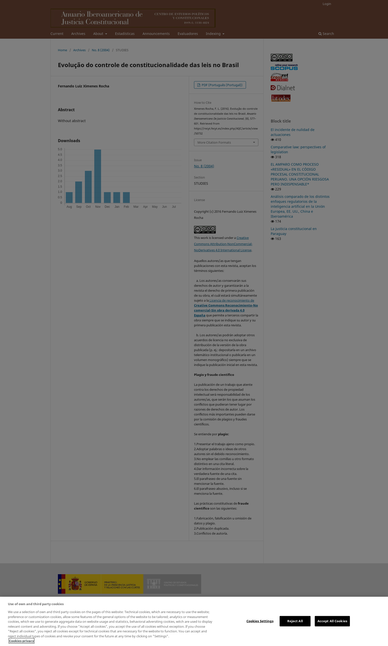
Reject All (295, 621)
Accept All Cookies (332, 621)
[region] (194, 621)
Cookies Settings (259, 621)
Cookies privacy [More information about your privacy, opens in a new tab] (21, 641)
